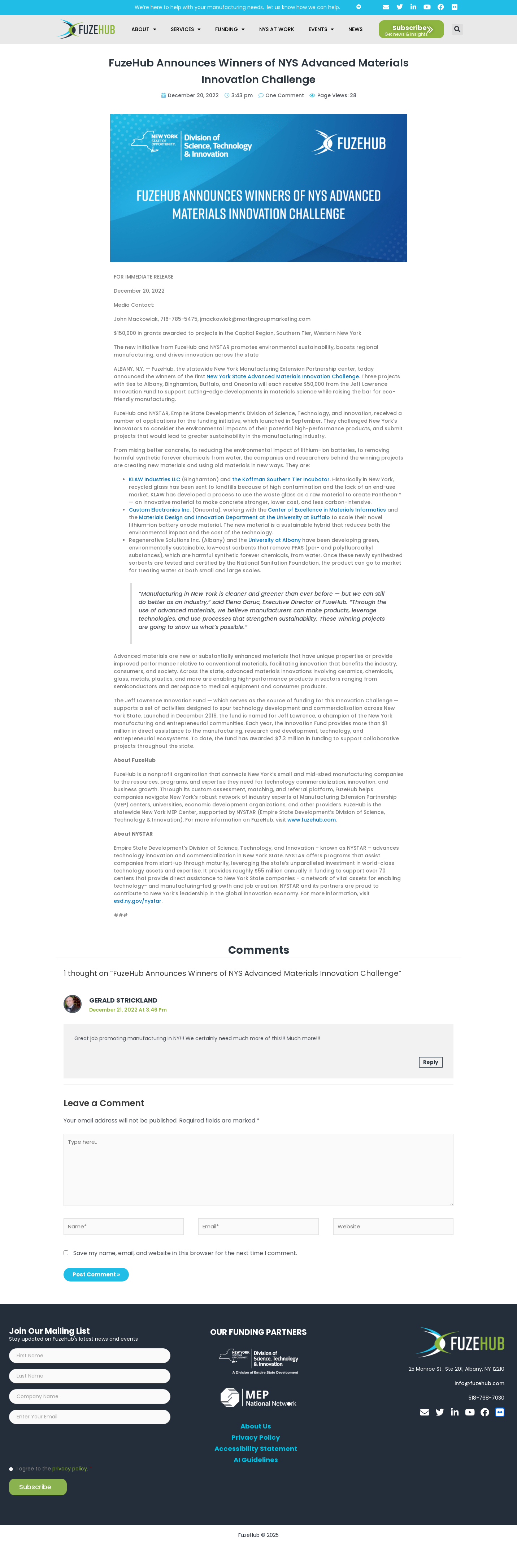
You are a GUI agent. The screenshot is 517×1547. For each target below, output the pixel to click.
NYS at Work (276, 29)
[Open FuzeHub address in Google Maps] (456, 1369)
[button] (457, 29)
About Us (255, 1427)
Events (321, 29)
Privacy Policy (255, 1438)
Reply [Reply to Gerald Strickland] (430, 1062)
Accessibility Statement (255, 1449)
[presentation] (64, 1445)
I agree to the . (54, 1470)
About (143, 29)
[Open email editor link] (479, 1384)
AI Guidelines (256, 1460)
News (355, 29)
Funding (230, 29)
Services (186, 29)
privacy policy (69, 1470)
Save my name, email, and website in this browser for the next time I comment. (185, 1254)
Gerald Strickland (123, 1000)
